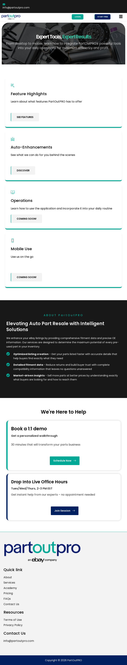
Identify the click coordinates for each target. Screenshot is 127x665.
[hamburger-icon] (121, 16)
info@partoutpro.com (16, 6)
